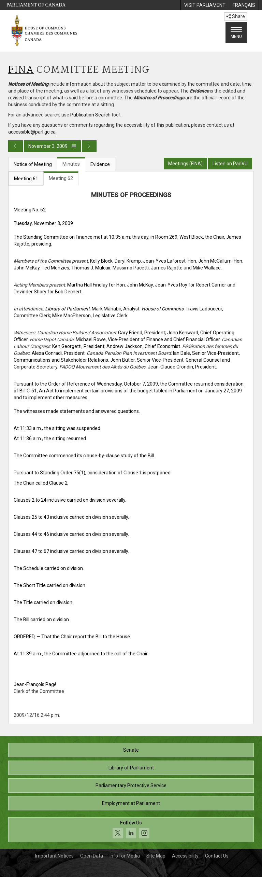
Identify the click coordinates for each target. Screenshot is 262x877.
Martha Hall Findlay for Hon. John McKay (110, 285)
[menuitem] (204, 5)
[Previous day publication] (15, 146)
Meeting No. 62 (30, 209)
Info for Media (125, 856)
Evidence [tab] (100, 164)
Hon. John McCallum (210, 261)
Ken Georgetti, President (78, 346)
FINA (21, 70)
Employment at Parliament (131, 803)
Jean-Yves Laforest (164, 261)
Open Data (91, 856)
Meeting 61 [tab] (26, 178)
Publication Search (90, 114)
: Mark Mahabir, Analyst (92, 308)
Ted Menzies (55, 267)
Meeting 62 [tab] (61, 178)
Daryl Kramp (128, 261)
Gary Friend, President (141, 332)
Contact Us (217, 856)
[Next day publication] (89, 146)
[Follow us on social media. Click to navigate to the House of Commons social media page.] (131, 829)
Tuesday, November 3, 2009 (43, 223)
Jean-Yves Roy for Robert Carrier (190, 285)
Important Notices (54, 856)
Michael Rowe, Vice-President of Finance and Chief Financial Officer (148, 339)
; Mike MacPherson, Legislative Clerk (89, 315)
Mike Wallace (207, 267)
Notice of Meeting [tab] (33, 164)
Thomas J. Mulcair (91, 267)
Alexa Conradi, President (58, 353)
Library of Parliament (131, 767)
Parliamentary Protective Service (131, 785)
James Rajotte (167, 267)
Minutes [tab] (71, 164)
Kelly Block (101, 261)
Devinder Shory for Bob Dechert (48, 291)
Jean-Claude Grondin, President (182, 367)
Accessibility (185, 856)
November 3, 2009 (52, 146)
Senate (131, 750)
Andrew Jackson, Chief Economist (143, 346)
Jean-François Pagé (35, 684)
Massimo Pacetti (131, 267)
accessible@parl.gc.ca (32, 132)
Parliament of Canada (36, 5)
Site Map (155, 856)
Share (235, 16)
